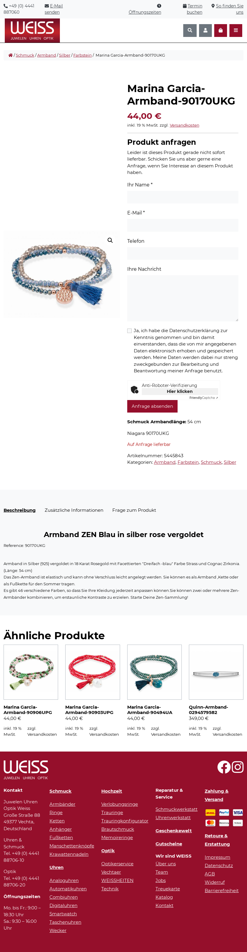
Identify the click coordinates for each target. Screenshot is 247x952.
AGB (210, 874)
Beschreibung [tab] (20, 510)
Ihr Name (140, 185)
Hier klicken (180, 391)
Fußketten (61, 837)
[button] (110, 240)
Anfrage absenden (152, 406)
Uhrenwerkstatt (173, 817)
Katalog (164, 897)
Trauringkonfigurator (124, 821)
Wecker (57, 930)
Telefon (136, 241)
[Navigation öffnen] (235, 30)
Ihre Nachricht (144, 269)
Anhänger (60, 829)
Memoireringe (117, 837)
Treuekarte (168, 889)
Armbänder (62, 804)
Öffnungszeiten (145, 12)
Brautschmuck (117, 829)
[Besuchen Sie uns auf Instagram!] (237, 770)
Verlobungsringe (119, 804)
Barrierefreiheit (222, 890)
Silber (64, 55)
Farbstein (82, 55)
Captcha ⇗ (203, 398)
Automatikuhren (68, 889)
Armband (46, 55)
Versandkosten (184, 125)
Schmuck (25, 55)
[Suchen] (190, 30)
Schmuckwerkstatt (177, 809)
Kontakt (164, 905)
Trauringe (112, 812)
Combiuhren (63, 897)
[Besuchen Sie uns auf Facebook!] (224, 770)
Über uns (166, 864)
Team (162, 872)
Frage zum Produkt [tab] (134, 510)
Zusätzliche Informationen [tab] (74, 510)
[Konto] (205, 30)
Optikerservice (117, 864)
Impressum (217, 857)
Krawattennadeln (68, 854)
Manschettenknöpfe (71, 846)
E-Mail (136, 213)
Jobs (161, 880)
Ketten (57, 821)
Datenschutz (219, 865)
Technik (110, 889)
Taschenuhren (65, 922)
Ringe (56, 812)
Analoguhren (64, 880)
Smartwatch (63, 914)
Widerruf (215, 882)
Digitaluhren (63, 905)
